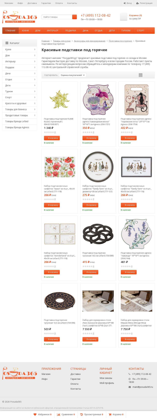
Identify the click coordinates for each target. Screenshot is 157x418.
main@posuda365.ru (143, 386)
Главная (10, 30)
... (151, 30)
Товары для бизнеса (16, 109)
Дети (112, 30)
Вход (128, 3)
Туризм (125, 30)
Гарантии (46, 3)
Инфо (20, 3)
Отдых (98, 30)
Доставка (32, 3)
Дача (85, 30)
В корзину (51, 138)
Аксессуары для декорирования (89, 40)
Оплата (59, 3)
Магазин (9, 3)
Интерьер (52, 30)
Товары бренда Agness (17, 127)
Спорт (140, 30)
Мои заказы (106, 378)
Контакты (72, 3)
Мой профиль (107, 382)
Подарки (70, 30)
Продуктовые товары (16, 115)
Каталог (12, 43)
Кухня (25, 30)
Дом (37, 30)
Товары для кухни (62, 40)
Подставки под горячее (120, 40)
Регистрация (144, 3)
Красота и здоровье (15, 103)
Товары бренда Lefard (16, 121)
